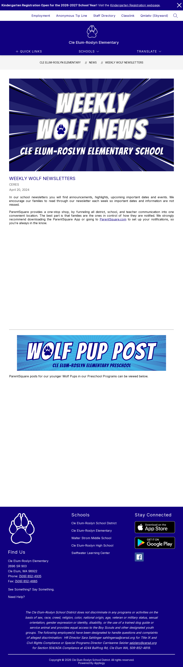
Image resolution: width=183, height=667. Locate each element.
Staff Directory (104, 15)
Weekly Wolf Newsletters (124, 62)
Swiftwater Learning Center (90, 553)
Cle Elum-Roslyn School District (93, 523)
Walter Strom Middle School (91, 538)
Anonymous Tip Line (71, 15)
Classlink (128, 15)
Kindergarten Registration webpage (135, 5)
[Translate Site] (149, 51)
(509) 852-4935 (30, 576)
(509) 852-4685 (26, 581)
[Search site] (175, 15)
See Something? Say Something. (31, 589)
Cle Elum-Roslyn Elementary (60, 62)
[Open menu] (28, 51)
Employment (40, 15)
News (93, 62)
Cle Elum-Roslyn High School (92, 545)
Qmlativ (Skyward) (154, 15)
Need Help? (16, 597)
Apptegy (99, 663)
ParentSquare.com (113, 219)
